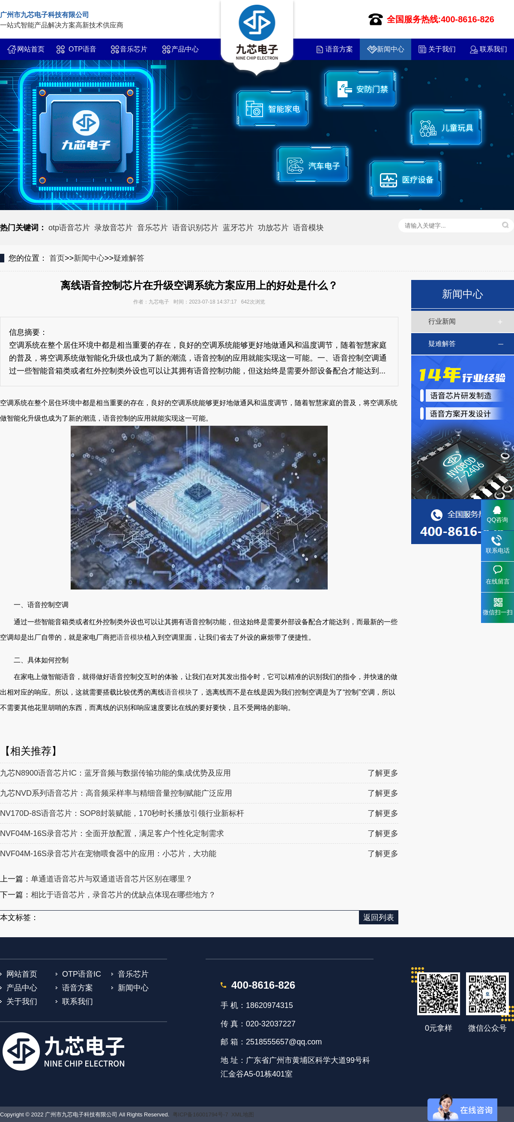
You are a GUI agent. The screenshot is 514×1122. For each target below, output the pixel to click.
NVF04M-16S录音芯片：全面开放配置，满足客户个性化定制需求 (112, 833)
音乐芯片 (133, 49)
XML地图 (242, 1114)
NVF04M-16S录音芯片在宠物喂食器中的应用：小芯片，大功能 (108, 853)
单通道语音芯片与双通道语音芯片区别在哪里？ (112, 879)
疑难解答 (129, 258)
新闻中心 (390, 49)
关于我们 (442, 49)
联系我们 (493, 49)
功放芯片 (273, 227)
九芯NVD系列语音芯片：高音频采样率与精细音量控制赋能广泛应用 (116, 793)
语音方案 (339, 49)
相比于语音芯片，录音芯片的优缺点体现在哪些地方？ (123, 894)
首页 (57, 258)
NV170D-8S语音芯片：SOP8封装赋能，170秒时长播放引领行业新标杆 (122, 813)
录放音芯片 (113, 227)
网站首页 (31, 49)
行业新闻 (442, 321)
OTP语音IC (82, 52)
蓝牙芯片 (238, 227)
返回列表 (378, 917)
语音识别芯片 (195, 227)
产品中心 (185, 49)
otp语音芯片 (69, 227)
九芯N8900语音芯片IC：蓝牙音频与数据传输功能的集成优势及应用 (115, 773)
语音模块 (308, 227)
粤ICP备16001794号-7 (200, 1114)
